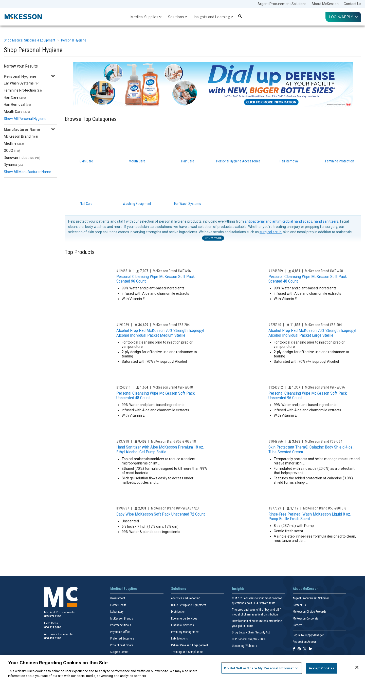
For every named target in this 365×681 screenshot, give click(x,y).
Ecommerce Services (184, 618)
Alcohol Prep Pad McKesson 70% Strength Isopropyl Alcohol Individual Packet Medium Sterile (160, 333)
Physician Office (120, 632)
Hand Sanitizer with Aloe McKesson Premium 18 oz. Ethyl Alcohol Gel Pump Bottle (160, 449)
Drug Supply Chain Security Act (251, 632)
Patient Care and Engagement (189, 645)
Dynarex (13, 165)
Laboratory (116, 611)
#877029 (274, 508)
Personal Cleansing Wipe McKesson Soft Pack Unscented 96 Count (307, 395)
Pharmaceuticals (120, 625)
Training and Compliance (187, 652)
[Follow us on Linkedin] (310, 649)
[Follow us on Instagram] (299, 649)
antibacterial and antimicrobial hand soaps (278, 221)
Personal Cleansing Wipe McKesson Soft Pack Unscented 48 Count (155, 395)
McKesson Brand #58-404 (323, 325)
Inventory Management (185, 632)
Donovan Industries (22, 158)
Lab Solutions (179, 638)
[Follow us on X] (305, 649)
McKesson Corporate (305, 618)
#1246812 (275, 387)
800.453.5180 (52, 638)
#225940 (274, 325)
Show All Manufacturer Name (27, 172)
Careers (297, 625)
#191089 (122, 325)
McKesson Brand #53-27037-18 (173, 441)
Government (117, 598)
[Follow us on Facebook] (294, 649)
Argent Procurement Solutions (282, 4)
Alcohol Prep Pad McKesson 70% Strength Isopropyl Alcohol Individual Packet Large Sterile (312, 333)
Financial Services (182, 625)
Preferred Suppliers (122, 638)
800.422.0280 (52, 627)
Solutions (177, 17)
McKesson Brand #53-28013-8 (324, 508)
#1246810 (123, 271)
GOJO (12, 150)
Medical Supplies (145, 17)
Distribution (178, 611)
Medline (14, 143)
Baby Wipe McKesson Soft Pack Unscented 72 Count (160, 514)
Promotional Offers (121, 645)
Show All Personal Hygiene (25, 119)
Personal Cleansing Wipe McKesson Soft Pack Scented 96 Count (155, 279)
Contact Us (352, 4)
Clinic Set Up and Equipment (188, 605)
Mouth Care (17, 112)
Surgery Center (119, 652)
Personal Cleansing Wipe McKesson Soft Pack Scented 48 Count (307, 279)
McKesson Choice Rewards (309, 611)
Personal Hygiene (73, 40)
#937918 (122, 441)
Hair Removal (17, 104)
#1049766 (275, 441)
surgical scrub (271, 232)
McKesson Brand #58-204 (171, 325)
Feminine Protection (23, 90)
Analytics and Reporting (185, 598)
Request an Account (305, 642)
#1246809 (275, 271)
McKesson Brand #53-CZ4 (323, 441)
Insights (238, 589)
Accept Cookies (321, 668)
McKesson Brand (21, 136)
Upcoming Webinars (244, 646)
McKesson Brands (121, 618)
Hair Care (15, 97)
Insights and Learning (213, 17)
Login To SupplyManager (308, 635)
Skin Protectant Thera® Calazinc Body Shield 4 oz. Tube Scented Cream (311, 449)
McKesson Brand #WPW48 (324, 271)
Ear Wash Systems (22, 83)
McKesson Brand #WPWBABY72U (175, 508)
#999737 (122, 508)
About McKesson (325, 4)
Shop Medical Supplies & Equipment (29, 40)
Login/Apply (343, 17)
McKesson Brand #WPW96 (172, 271)
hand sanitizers (326, 221)
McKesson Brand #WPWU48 (173, 387)
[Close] (356, 667)
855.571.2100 (52, 616)
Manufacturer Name (22, 129)
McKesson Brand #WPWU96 (325, 387)
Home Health (118, 605)
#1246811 (123, 387)
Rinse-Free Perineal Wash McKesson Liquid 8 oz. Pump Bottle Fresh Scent (309, 516)
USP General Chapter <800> (249, 639)
